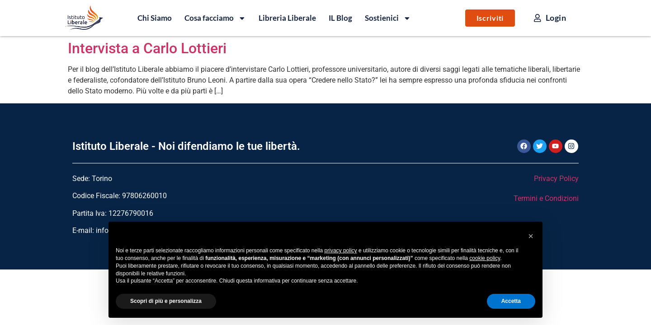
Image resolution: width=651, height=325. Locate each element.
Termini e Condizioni (546, 198)
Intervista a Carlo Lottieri (147, 48)
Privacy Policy (556, 178)
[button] (531, 236)
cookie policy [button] (484, 258)
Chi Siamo (154, 18)
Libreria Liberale (287, 18)
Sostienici (388, 18)
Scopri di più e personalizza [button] (166, 301)
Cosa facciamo (215, 18)
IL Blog (340, 18)
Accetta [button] (511, 301)
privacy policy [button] (341, 250)
